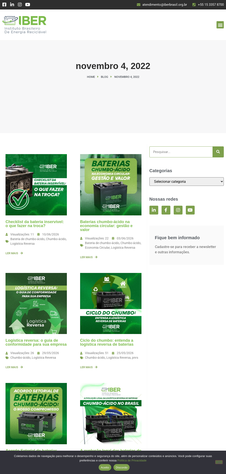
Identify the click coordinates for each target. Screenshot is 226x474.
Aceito (105, 467)
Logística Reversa (22, 243)
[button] (220, 24)
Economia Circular (97, 247)
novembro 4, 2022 (113, 66)
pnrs (135, 357)
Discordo (121, 467)
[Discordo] (219, 462)
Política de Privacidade (132, 460)
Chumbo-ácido (56, 239)
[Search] (218, 152)
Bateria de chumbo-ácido (27, 239)
